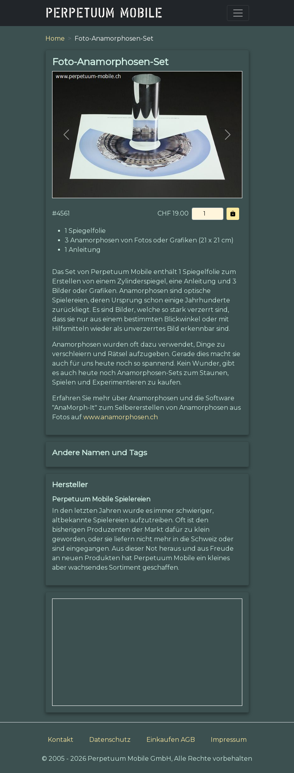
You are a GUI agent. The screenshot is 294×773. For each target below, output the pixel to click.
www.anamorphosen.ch (120, 417)
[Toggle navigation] (238, 13)
